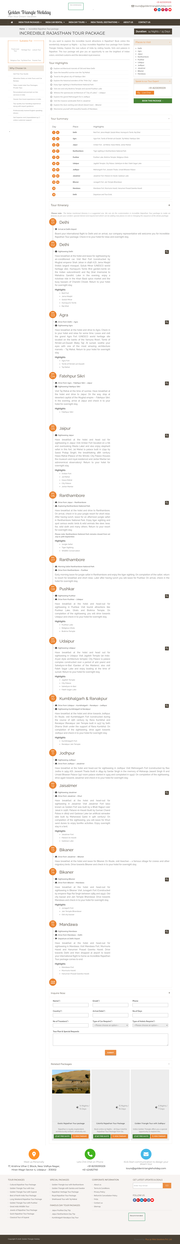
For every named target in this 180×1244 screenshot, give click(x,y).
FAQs (96, 1199)
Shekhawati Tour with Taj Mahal (64, 1199)
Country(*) (57, 1011)
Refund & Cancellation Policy (105, 1196)
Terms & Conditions (102, 1188)
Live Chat (144, 92)
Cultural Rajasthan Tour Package (23, 1185)
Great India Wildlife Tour (19, 1206)
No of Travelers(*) (60, 1021)
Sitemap (97, 1206)
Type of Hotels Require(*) (143, 1021)
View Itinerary (80, 1136)
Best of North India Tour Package (23, 1196)
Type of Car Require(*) (102, 1021)
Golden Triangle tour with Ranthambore (68, 1185)
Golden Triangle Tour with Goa (22, 1188)
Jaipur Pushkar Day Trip (61, 1210)
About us (97, 1185)
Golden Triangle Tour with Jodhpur (150, 1123)
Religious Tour (15, 60)
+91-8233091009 (164, 2)
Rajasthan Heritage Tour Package (65, 1192)
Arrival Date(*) (99, 1011)
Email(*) (96, 1001)
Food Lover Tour (15, 50)
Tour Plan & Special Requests (66, 1032)
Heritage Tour (26, 50)
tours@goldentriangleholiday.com (153, 6)
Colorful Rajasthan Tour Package (110, 1123)
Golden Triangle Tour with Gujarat (23, 1192)
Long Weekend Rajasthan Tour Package (26, 1199)
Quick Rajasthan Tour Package (22, 1214)
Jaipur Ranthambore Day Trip (63, 1214)
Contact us (98, 1203)
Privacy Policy (99, 1192)
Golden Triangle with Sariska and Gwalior (68, 1188)
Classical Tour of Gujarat (19, 1217)
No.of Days (137, 1011)
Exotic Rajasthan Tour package (71, 1123)
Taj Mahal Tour (26, 60)
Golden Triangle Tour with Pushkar (23, 1203)
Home (22, 29)
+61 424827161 (90, 1169)
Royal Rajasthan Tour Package (64, 1196)
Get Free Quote (62, 1136)
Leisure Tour (36, 50)
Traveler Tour (36, 60)
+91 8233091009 (96, 1166)
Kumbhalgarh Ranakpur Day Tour (65, 1218)
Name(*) (56, 1001)
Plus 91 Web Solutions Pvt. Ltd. (158, 1239)
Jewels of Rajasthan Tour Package (23, 1210)
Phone (135, 1001)
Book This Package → (153, 101)
